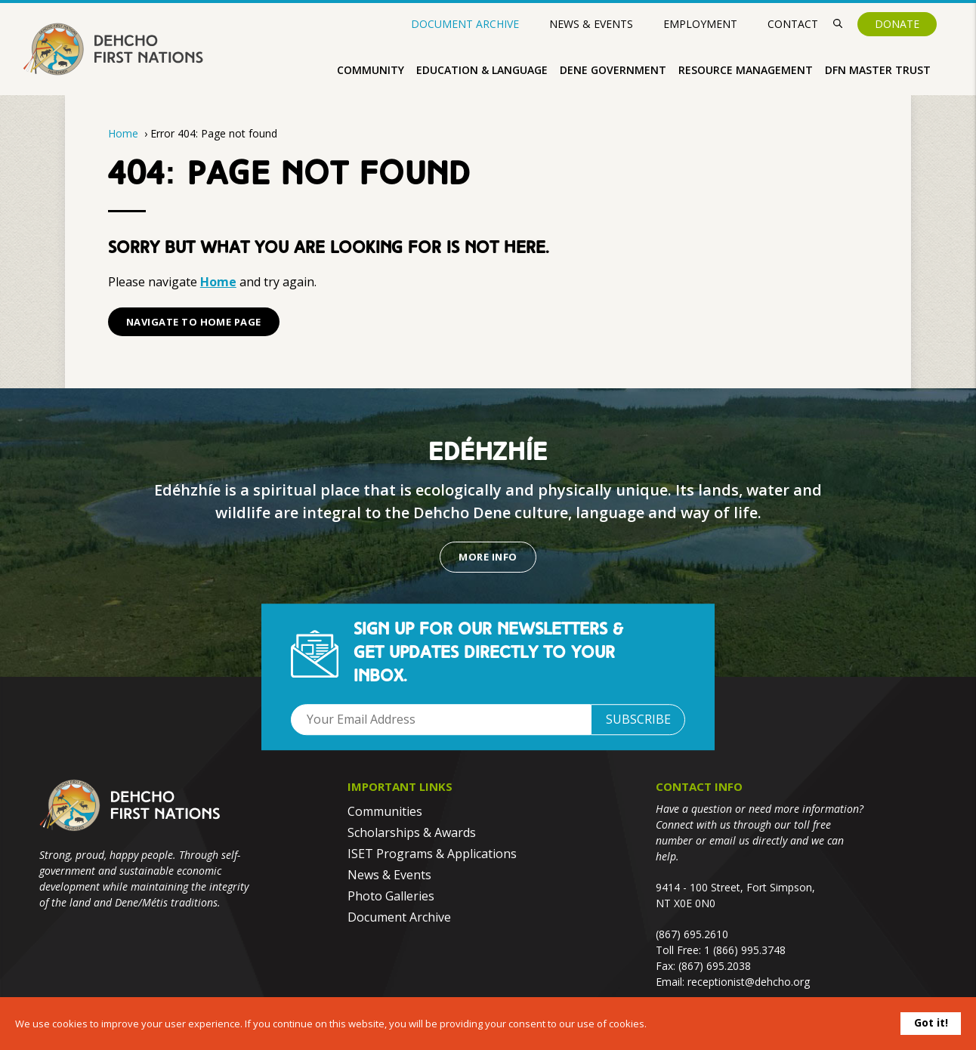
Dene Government (613, 70)
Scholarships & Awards (411, 832)
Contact (793, 24)
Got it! (931, 1022)
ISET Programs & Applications (432, 853)
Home (123, 133)
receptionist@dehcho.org (748, 981)
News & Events (591, 24)
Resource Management (745, 70)
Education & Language (482, 70)
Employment (700, 24)
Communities (384, 811)
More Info (488, 557)
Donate (897, 24)
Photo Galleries (390, 896)
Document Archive (465, 24)
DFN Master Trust (878, 70)
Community (370, 70)
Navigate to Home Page (193, 322)
